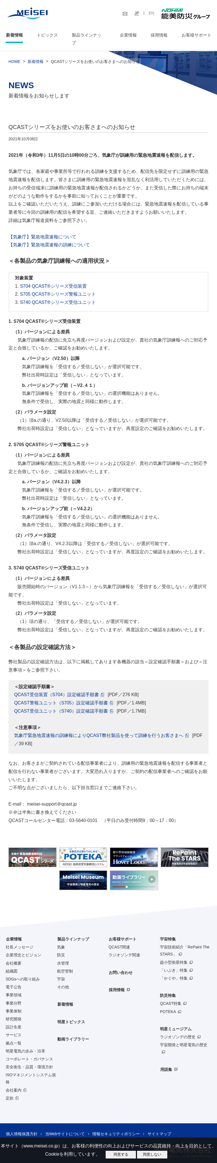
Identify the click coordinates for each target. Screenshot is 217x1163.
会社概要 (13, 955)
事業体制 (13, 1003)
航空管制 (65, 963)
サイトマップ (158, 1126)
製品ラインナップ (73, 931)
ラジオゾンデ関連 (124, 947)
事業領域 (13, 987)
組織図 (12, 963)
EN (151, 13)
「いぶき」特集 (174, 962)
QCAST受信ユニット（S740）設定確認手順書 (61, 703)
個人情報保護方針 (21, 1126)
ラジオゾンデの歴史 (178, 1029)
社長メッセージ (19, 939)
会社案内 (13, 1082)
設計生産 (13, 1019)
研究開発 (13, 1011)
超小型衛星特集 (174, 954)
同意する (121, 1154)
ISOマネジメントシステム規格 (31, 1071)
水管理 (63, 955)
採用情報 (159, 35)
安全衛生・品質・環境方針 (29, 1059)
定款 (10, 1090)
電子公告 (13, 979)
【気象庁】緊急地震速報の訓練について (49, 237)
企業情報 (128, 35)
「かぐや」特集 (174, 970)
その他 (63, 979)
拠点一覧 (13, 1035)
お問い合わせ (120, 965)
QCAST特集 (170, 996)
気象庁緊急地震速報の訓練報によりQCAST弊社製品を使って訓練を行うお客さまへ (98, 728)
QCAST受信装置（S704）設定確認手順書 (56, 687)
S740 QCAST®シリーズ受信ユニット (58, 295)
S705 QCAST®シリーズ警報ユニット (58, 286)
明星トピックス (71, 1014)
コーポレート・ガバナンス (29, 1051)
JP (136, 13)
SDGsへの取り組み (23, 971)
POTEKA (168, 1004)
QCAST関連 (119, 939)
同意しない (152, 1154)
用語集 (166, 1062)
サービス (13, 1027)
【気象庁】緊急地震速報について (42, 229)
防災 (61, 947)
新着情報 (14, 35)
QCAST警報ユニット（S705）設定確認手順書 (61, 695)
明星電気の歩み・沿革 (25, 1043)
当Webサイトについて (64, 1126)
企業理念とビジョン (23, 947)
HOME (14, 54)
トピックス (47, 35)
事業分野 (13, 995)
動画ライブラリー (73, 1031)
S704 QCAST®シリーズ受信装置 (53, 278)
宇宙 (61, 971)
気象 (61, 939)
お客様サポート (196, 35)
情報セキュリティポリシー (115, 1126)
